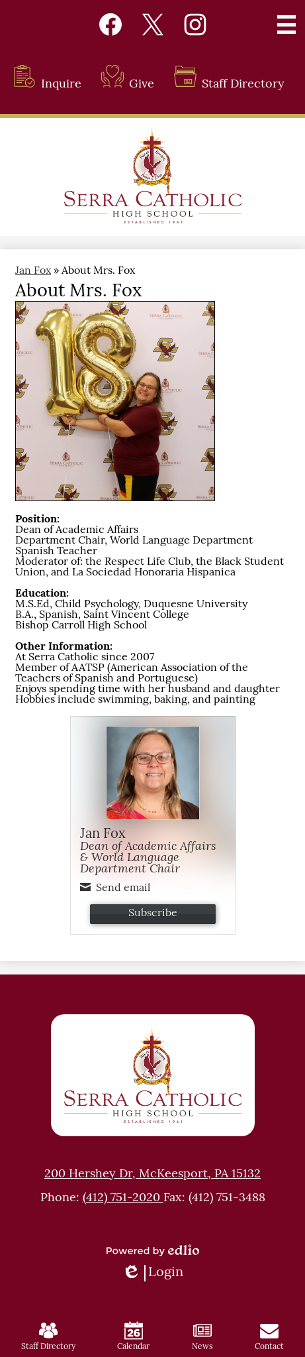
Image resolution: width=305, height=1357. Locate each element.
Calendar (133, 1336)
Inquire (47, 84)
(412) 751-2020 (123, 1198)
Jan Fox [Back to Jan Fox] (33, 271)
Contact (269, 1336)
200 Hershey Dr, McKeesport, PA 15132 (152, 1174)
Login (152, 1273)
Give (127, 84)
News (202, 1336)
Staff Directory (229, 84)
